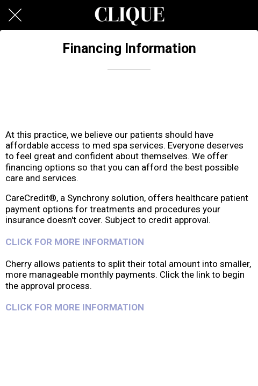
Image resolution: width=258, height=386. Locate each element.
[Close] (15, 15)
